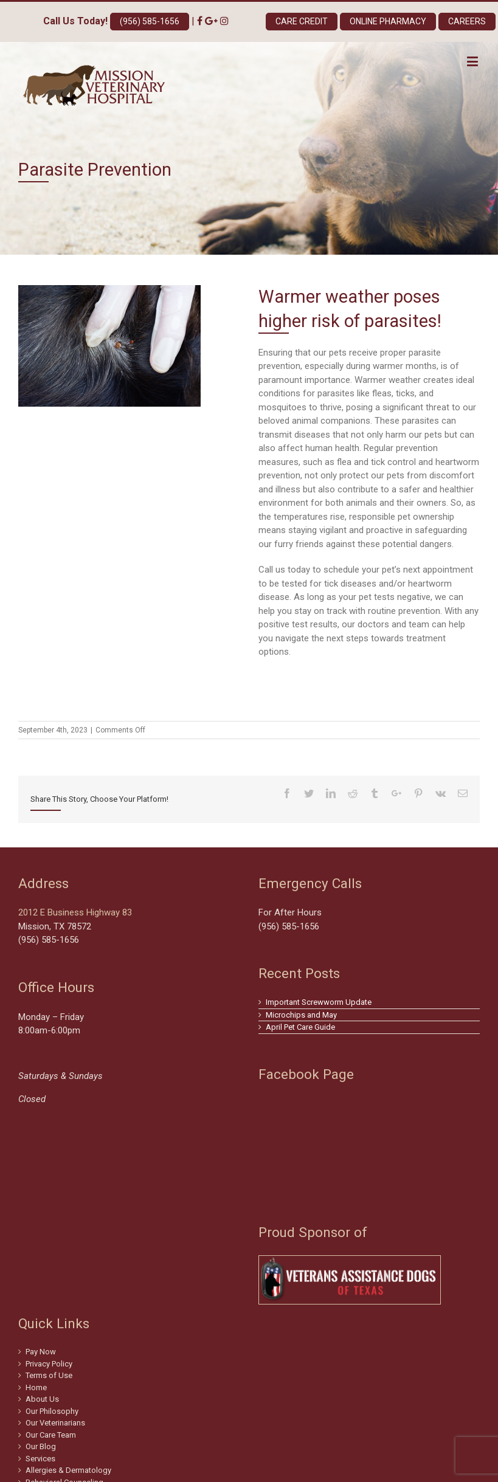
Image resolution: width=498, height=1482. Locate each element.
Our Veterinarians (55, 1422)
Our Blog (41, 1446)
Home (36, 1387)
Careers (467, 21)
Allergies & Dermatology (68, 1470)
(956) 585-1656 (149, 21)
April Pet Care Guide (300, 1027)
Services (40, 1458)
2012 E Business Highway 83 (75, 912)
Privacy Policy (49, 1363)
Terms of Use (49, 1375)
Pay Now (41, 1351)
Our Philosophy (52, 1411)
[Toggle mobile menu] (473, 61)
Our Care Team (51, 1434)
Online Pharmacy (388, 21)
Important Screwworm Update (319, 1002)
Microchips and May (301, 1014)
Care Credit (301, 21)
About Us (42, 1399)
